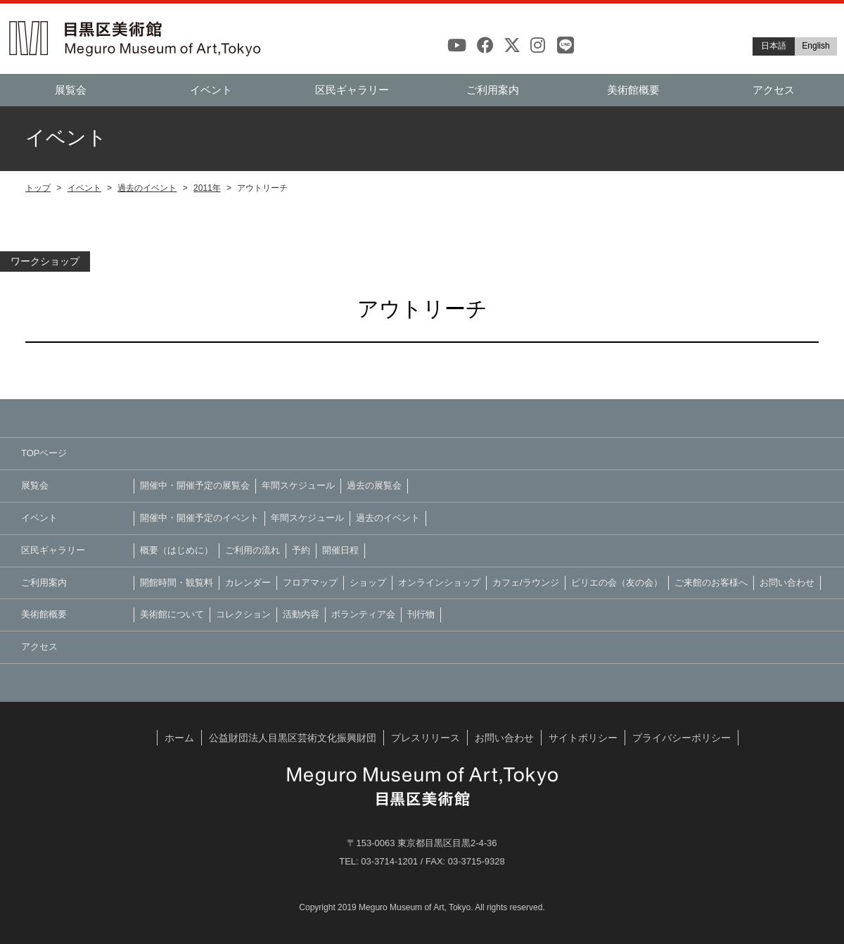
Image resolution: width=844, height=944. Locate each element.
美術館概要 (633, 90)
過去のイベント (147, 188)
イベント (84, 188)
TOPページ (44, 453)
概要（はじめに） (176, 550)
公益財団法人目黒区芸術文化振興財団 (292, 737)
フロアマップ (310, 582)
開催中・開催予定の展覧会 (195, 485)
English (815, 46)
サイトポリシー (583, 737)
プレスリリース (425, 737)
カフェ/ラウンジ (525, 582)
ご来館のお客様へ (711, 582)
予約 (301, 550)
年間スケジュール (298, 485)
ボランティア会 (363, 614)
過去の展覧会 (374, 485)
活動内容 (301, 614)
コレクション (243, 614)
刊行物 (421, 614)
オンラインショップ (439, 582)
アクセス (774, 90)
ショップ (368, 582)
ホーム (179, 737)
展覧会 (71, 90)
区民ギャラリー (352, 90)
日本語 (773, 46)
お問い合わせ (787, 582)
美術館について (172, 614)
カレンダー (248, 582)
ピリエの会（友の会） (617, 582)
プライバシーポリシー (681, 737)
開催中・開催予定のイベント (199, 517)
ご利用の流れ (252, 550)
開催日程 (340, 550)
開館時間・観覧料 (176, 582)
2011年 (207, 188)
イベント (211, 90)
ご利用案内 (492, 90)
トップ (38, 188)
